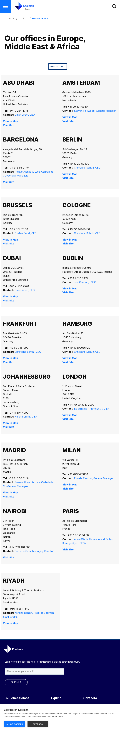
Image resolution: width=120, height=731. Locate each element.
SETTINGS (38, 724)
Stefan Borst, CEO (26, 233)
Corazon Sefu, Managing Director (34, 551)
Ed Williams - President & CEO (91, 408)
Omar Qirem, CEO (25, 114)
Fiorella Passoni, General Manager (93, 478)
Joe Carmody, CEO (85, 282)
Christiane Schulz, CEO (87, 167)
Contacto (90, 698)
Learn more (57, 717)
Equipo (56, 698)
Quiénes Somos (17, 698)
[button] (5, 6)
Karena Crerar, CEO (26, 416)
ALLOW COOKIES (14, 724)
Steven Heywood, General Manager (95, 110)
